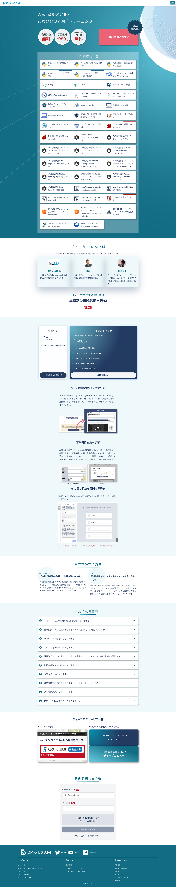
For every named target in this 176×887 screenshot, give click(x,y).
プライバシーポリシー (122, 877)
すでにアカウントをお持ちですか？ (88, 836)
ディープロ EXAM (23, 874)
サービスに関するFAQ (25, 877)
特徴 (150, 3)
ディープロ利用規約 (88, 821)
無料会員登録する (88, 829)
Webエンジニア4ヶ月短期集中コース (30, 868)
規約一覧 (118, 880)
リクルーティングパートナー (75, 868)
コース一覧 (21, 865)
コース (146, 3)
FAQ (158, 3)
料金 (154, 3)
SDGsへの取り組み (121, 868)
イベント (118, 874)
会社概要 (118, 865)
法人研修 (69, 865)
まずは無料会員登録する (53, 375)
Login (172, 2)
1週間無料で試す (103, 375)
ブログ (117, 871)
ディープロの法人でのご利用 (75, 871)
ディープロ (21, 871)
